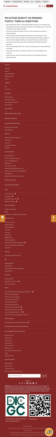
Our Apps (7, 232)
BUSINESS (37, 2)
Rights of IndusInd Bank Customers (14, 176)
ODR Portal (8, 235)
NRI (32, 2)
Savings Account (9, 335)
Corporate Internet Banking (12, 307)
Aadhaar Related (9, 227)
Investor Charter (9, 194)
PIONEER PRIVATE (17, 2)
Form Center (8, 140)
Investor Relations (10, 74)
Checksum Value (9, 356)
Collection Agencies (10, 240)
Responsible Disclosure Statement (14, 243)
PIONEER (26, 2)
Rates (6, 212)
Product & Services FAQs (11, 127)
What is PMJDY (9, 363)
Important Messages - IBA (12, 304)
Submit (44, 376)
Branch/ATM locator (10, 145)
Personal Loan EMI (10, 100)
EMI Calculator (9, 97)
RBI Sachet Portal (9, 156)
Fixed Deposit (8, 343)
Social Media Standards (11, 302)
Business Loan (9, 348)
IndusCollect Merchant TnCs (12, 310)
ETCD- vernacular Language (12, 297)
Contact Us (8, 143)
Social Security (9, 366)
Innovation (8, 230)
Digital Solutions (9, 225)
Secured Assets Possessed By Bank (14, 268)
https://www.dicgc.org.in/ (12, 421)
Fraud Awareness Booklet (12, 185)
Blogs (6, 353)
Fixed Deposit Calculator (11, 102)
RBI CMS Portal (9, 174)
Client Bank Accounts (10, 199)
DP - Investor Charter (10, 166)
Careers (7, 79)
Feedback (7, 148)
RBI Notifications (9, 263)
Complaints (8, 196)
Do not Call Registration (11, 161)
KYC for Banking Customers (12, 158)
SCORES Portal (9, 238)
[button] (53, 218)
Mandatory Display (10, 201)
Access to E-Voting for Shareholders (14, 245)
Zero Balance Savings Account (13, 351)
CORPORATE (46, 2)
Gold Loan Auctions (10, 284)
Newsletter (8, 248)
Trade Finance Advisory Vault (12, 255)
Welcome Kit (8, 163)
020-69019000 (24, 433)
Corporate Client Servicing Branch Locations (17, 315)
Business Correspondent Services (14, 371)
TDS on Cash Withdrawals (12, 294)
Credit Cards (8, 338)
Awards (7, 71)
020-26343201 (16, 433)
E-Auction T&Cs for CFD (11, 281)
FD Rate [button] (2, 218)
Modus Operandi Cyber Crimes (13, 113)
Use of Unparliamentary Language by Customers (18, 292)
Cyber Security (9, 109)
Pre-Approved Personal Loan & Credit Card (16, 326)
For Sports (7, 89)
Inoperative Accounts (10, 180)
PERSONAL (7, 2)
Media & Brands (9, 76)
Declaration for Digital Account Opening (15, 214)
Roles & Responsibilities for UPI (13, 312)
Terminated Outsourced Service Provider (16, 323)
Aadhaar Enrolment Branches (13, 138)
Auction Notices (9, 279)
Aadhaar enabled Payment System (14, 168)
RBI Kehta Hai (8, 266)
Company (7, 69)
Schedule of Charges (10, 209)
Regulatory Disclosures (11, 118)
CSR (6, 87)
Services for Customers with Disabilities (15, 171)
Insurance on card (10, 222)
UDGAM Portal (9, 271)
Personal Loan (9, 340)
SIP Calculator (8, 105)
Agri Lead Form (9, 130)
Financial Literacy (9, 369)
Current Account (9, 345)
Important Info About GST (12, 299)
